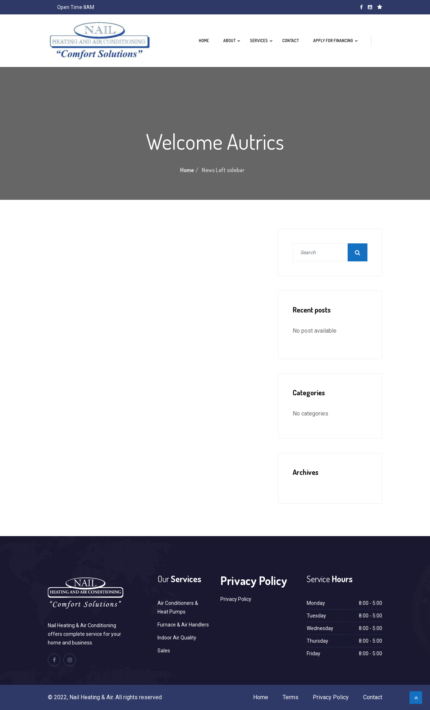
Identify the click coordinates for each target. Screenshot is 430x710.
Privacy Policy (235, 599)
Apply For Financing (333, 40)
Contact (290, 40)
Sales (163, 650)
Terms (290, 697)
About (229, 40)
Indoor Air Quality (176, 638)
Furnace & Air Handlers (183, 625)
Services (259, 40)
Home (204, 40)
